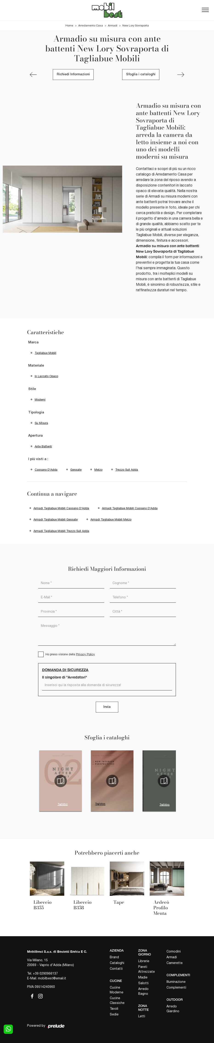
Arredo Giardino (172, 1008)
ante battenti (43, 446)
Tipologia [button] (36, 412)
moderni (40, 399)
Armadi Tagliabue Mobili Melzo (110, 519)
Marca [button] (33, 342)
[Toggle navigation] (205, 10)
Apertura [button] (35, 435)
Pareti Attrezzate (146, 969)
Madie (142, 977)
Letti (141, 1016)
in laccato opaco (46, 376)
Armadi (112, 25)
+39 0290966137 (45, 973)
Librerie (143, 961)
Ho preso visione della (70, 654)
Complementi (176, 987)
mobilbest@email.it (52, 978)
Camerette (174, 963)
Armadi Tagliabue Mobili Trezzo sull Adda (61, 531)
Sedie (114, 1014)
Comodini (173, 951)
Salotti (143, 983)
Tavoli (114, 1008)
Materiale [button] (36, 365)
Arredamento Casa (90, 25)
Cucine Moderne (116, 990)
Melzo (98, 469)
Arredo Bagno (143, 991)
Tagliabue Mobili (45, 353)
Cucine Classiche (117, 1000)
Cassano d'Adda (46, 469)
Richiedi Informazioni (73, 74)
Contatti (116, 968)
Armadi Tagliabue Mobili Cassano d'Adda (61, 508)
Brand (114, 957)
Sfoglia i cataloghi (140, 74)
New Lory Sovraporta (135, 25)
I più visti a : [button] (38, 459)
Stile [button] (32, 389)
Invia (107, 707)
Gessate (76, 469)
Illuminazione (176, 982)
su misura (41, 423)
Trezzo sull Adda (126, 469)
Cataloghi (117, 963)
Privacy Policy (85, 654)
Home (69, 25)
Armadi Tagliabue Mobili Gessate (56, 519)
